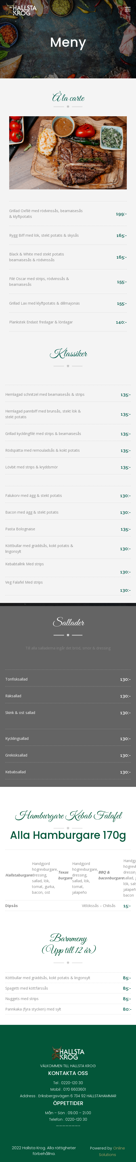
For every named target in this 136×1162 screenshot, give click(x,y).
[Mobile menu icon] (127, 9)
